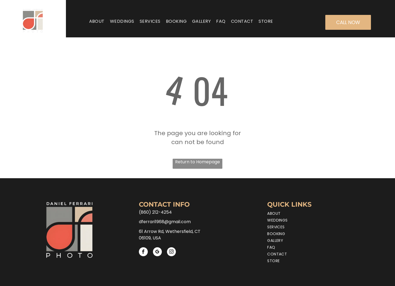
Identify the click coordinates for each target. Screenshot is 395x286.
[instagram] (171, 252)
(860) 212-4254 (155, 212)
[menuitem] (96, 21)
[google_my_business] (157, 252)
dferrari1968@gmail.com (165, 222)
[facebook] (143, 252)
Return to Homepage (197, 162)
